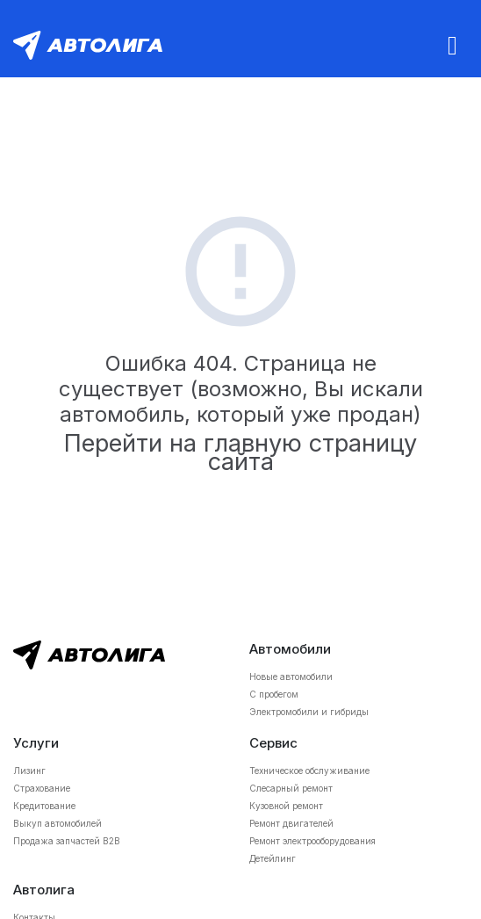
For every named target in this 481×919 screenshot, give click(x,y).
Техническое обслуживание (309, 770)
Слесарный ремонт (291, 788)
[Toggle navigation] (452, 45)
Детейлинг (272, 858)
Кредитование (44, 805)
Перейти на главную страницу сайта (240, 452)
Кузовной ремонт (286, 805)
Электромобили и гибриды (309, 711)
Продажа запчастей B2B (66, 841)
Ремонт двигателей (291, 823)
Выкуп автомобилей (57, 823)
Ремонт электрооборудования (312, 841)
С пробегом (273, 694)
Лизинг (29, 770)
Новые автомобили (291, 676)
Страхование (41, 788)
